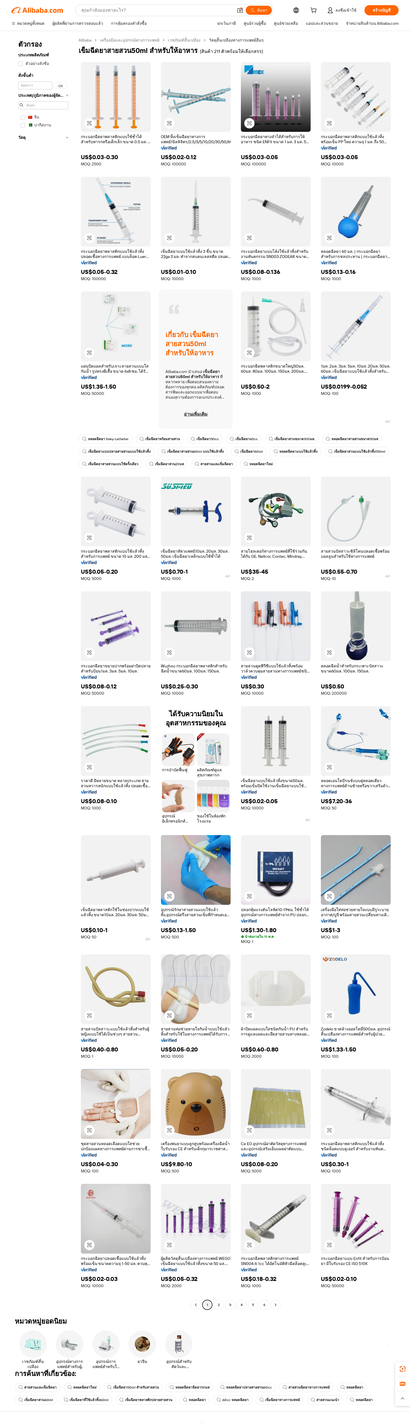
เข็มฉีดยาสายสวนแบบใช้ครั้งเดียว (110, 464)
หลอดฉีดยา (352, 1387)
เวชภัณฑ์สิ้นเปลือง (184, 40)
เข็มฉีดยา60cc (244, 439)
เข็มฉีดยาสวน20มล (166, 464)
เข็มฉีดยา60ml (249, 451)
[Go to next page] (275, 1305)
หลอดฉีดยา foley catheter (105, 439)
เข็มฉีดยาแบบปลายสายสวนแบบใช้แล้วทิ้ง (116, 451)
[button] (240, 10)
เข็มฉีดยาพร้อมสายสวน (160, 439)
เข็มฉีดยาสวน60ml (36, 1400)
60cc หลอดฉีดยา (233, 1400)
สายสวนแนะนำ (325, 1400)
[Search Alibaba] (156, 10)
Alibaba (85, 40)
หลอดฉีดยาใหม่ (258, 464)
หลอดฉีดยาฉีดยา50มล (190, 1387)
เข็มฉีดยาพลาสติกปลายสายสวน (145, 1400)
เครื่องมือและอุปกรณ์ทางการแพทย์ (129, 40)
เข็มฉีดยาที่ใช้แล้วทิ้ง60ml (86, 1400)
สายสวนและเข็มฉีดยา (214, 464)
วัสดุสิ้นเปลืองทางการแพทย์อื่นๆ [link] (236, 40)
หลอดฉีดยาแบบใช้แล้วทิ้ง (295, 451)
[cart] (314, 11)
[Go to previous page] (196, 1305)
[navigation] (43, 673)
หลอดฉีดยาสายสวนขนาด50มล (352, 439)
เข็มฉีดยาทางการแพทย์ (279, 1400)
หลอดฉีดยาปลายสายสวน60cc (246, 1387)
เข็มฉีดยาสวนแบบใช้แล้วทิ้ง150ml (356, 451)
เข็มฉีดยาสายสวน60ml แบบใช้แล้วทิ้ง (192, 451)
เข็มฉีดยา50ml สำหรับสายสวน (133, 1387)
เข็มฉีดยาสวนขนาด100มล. (292, 439)
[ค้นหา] (259, 10)
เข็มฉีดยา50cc (205, 439)
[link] (402, 1369)
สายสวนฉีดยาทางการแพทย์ (306, 1387)
